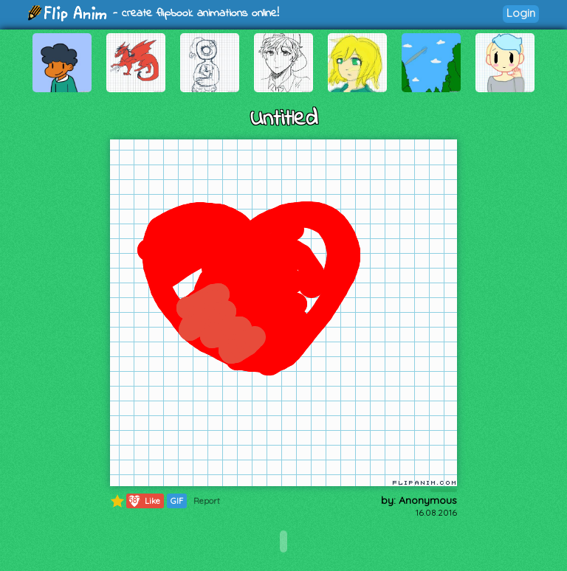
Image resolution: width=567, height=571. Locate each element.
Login (520, 13)
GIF (177, 501)
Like (143, 501)
